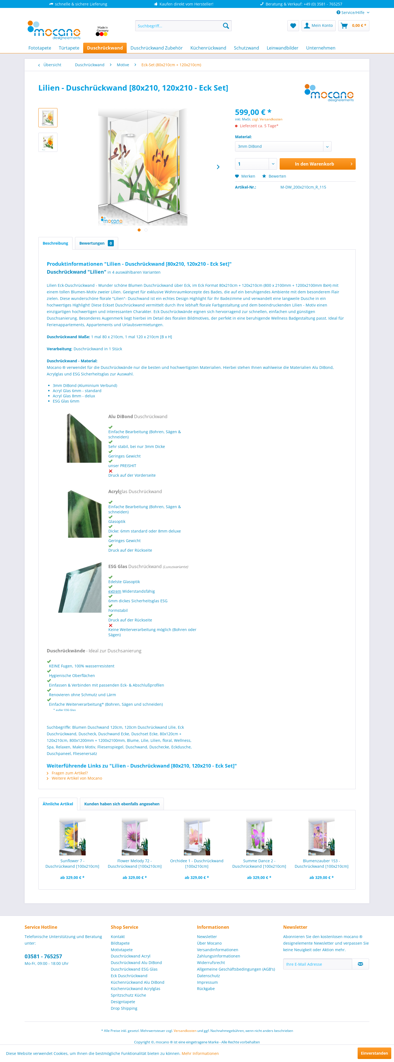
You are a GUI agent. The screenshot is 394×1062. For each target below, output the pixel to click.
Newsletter (207, 936)
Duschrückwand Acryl (130, 956)
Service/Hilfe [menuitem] (351, 12)
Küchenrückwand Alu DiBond (137, 982)
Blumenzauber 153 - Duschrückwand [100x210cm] (322, 863)
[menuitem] (183, 25)
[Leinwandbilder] (282, 48)
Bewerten (274, 176)
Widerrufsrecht (211, 962)
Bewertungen (96, 243)
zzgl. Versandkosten (267, 119)
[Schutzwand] (246, 48)
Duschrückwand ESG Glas (134, 969)
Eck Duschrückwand (129, 975)
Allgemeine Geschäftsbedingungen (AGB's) (236, 969)
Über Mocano (209, 943)
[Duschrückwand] (105, 48)
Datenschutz (208, 975)
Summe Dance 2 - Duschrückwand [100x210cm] (259, 863)
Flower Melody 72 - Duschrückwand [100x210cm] (135, 863)
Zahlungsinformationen (218, 956)
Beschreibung (55, 243)
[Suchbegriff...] (183, 25)
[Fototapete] (40, 48)
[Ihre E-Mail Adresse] (317, 964)
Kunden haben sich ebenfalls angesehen (122, 803)
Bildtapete (120, 943)
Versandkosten (185, 1030)
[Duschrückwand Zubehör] (157, 48)
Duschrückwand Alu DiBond (136, 962)
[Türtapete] (69, 48)
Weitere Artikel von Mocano (74, 778)
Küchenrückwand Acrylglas (135, 988)
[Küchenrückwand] (208, 48)
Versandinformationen (217, 949)
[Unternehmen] (320, 48)
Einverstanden (374, 1053)
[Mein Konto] (319, 25)
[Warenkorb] (353, 25)
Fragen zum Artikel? (67, 772)
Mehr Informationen (200, 1053)
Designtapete (123, 1001)
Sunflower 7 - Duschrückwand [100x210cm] (72, 863)
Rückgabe (206, 988)
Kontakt (118, 936)
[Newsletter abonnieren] (360, 964)
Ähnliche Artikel (58, 803)
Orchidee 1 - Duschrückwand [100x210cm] (197, 863)
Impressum (207, 982)
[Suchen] (226, 25)
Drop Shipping (124, 1008)
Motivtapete (122, 949)
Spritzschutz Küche (128, 995)
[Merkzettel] (293, 25)
